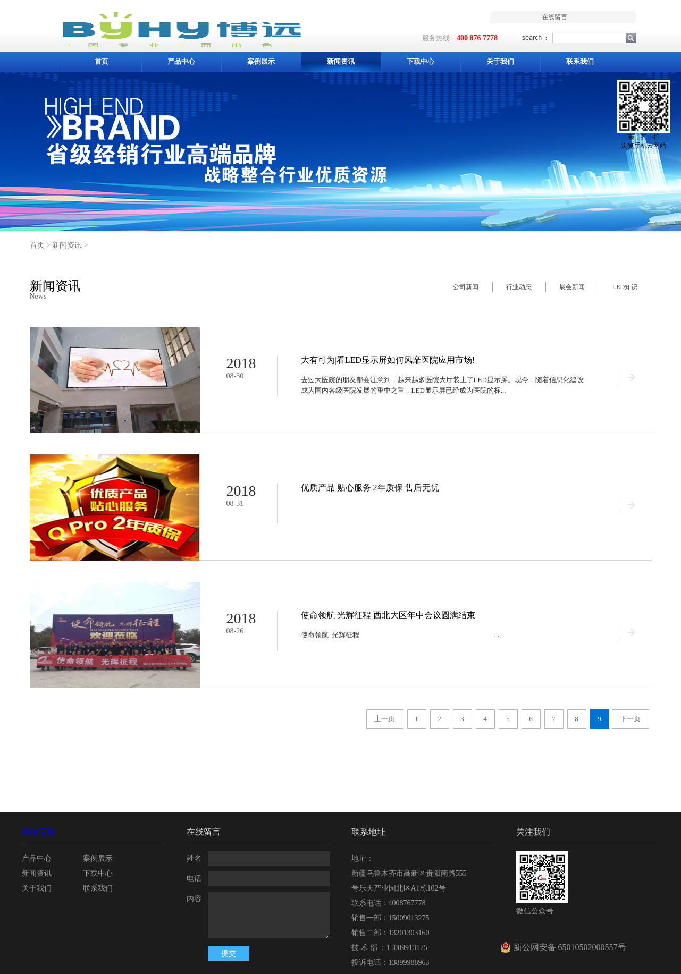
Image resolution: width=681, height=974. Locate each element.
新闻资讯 (67, 245)
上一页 (384, 719)
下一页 (630, 719)
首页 (101, 61)
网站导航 (39, 831)
